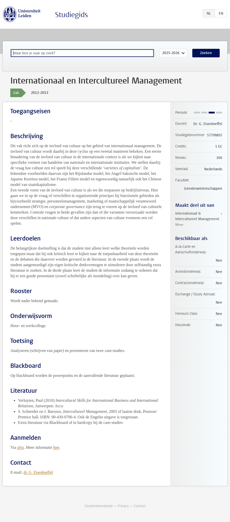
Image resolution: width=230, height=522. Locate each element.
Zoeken (206, 53)
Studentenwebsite (98, 506)
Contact (140, 506)
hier (56, 447)
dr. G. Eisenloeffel (38, 472)
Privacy (123, 506)
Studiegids (71, 14)
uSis (20, 447)
